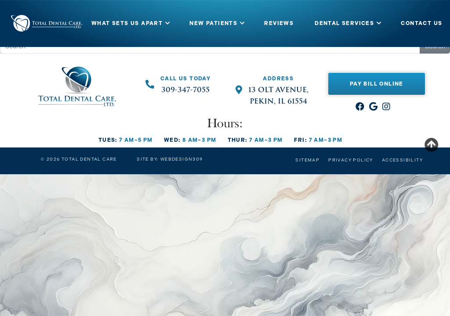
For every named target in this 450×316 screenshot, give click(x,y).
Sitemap (307, 160)
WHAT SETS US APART (127, 23)
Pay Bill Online (376, 84)
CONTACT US (421, 23)
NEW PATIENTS (213, 23)
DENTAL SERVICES (344, 23)
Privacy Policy (350, 160)
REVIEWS (279, 23)
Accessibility (402, 160)
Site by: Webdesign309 (170, 159)
